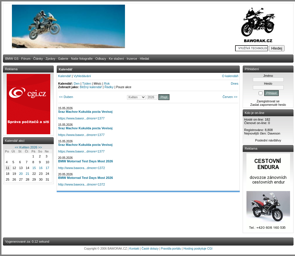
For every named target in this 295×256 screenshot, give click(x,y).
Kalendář (64, 76)
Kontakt (134, 248)
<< (17, 147)
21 (27, 173)
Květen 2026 (28, 147)
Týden (86, 83)
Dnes (234, 83)
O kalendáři (230, 76)
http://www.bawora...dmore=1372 (81, 168)
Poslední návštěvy (268, 140)
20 (21, 173)
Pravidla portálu (171, 248)
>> (40, 147)
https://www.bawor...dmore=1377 (81, 118)
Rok (107, 83)
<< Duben (66, 97)
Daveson (274, 133)
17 (47, 168)
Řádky (108, 87)
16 (40, 168)
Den (77, 83)
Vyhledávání (82, 76)
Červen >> (230, 97)
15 (34, 168)
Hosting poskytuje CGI (197, 248)
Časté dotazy (150, 248)
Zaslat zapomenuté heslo (268, 104)
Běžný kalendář (91, 87)
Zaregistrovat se (268, 101)
